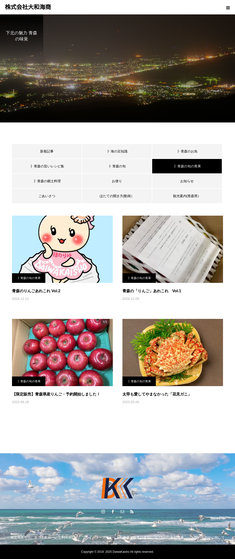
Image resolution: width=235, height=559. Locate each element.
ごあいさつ (46, 196)
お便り (117, 181)
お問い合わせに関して (208, 537)
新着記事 (47, 151)
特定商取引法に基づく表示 (31, 537)
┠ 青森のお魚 (187, 151)
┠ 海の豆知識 (116, 151)
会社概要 (177, 537)
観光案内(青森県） (187, 196)
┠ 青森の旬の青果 (29, 278)
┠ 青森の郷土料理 (47, 181)
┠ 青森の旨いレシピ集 (47, 166)
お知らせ (187, 181)
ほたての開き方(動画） (117, 196)
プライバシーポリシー (99, 537)
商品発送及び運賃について (143, 537)
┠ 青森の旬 (117, 166)
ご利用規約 (66, 537)
